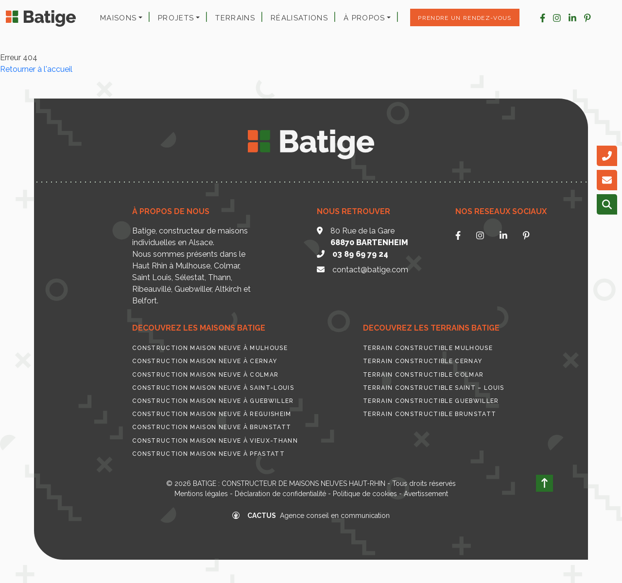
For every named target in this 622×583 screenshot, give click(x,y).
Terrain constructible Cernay (422, 361)
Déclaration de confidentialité (280, 494)
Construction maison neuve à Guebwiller (213, 401)
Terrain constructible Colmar (423, 374)
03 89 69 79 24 (360, 254)
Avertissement (426, 494)
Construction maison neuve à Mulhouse (210, 348)
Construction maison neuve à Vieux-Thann (215, 440)
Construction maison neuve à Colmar (205, 374)
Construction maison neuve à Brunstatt (211, 427)
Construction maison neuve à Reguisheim (212, 414)
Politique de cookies (365, 494)
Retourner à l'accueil (36, 69)
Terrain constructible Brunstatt (429, 414)
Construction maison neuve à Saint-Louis (213, 387)
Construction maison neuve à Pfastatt (208, 453)
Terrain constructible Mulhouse (428, 348)
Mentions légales (201, 494)
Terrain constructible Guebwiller (431, 401)
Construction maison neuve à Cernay (204, 361)
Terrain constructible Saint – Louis (433, 387)
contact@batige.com (370, 269)
